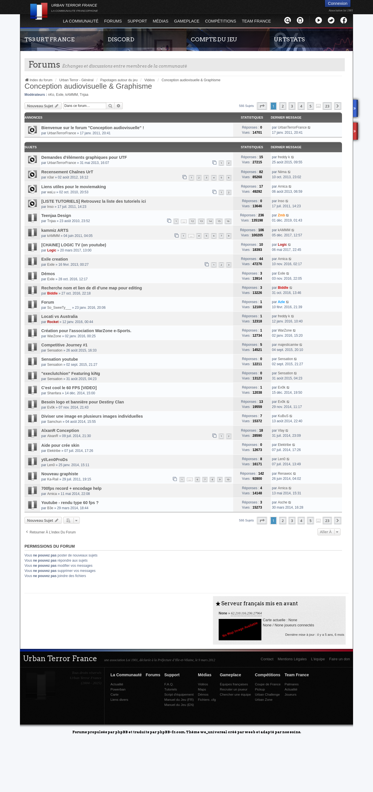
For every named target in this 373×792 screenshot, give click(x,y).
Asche (282, 502)
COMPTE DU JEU (214, 39)
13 (201, 221)
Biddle (52, 293)
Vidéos (203, 684)
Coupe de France (267, 684)
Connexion (337, 3)
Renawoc (285, 474)
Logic (51, 250)
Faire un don (339, 659)
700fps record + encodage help (71, 488)
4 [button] (301, 106)
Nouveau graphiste (59, 474)
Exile (59, 95)
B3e (50, 508)
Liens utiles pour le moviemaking (73, 186)
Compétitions (220, 21)
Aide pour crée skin (60, 445)
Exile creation (54, 259)
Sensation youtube (59, 359)
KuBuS (283, 416)
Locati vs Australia (59, 316)
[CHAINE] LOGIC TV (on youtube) (73, 245)
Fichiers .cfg (207, 699)
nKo (51, 95)
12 (192, 221)
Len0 (51, 465)
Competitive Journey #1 (64, 345)
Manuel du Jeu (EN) (179, 704)
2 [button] (283, 106)
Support (137, 21)
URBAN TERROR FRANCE (74, 7)
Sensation (54, 350)
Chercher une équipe (235, 694)
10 (228, 479)
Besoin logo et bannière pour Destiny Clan (82, 402)
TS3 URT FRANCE (49, 39)
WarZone (54, 336)
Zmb (281, 215)
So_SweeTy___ (59, 308)
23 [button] (327, 106)
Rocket (53, 322)
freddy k (284, 157)
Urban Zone (263, 699)
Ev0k (282, 387)
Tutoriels (170, 689)
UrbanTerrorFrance (61, 133)
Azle (281, 302)
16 (228, 221)
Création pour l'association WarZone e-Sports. (86, 330)
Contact (267, 659)
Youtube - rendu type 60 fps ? (70, 502)
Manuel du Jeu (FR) (179, 699)
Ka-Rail (52, 479)
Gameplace (186, 21)
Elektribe (54, 451)
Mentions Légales (292, 659)
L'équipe (318, 659)
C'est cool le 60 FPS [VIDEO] (69, 387)
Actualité (116, 684)
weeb (250, 732)
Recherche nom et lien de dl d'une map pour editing (91, 288)
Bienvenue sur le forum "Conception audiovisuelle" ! (92, 127)
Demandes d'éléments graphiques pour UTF (84, 157)
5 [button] (310, 106)
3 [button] (292, 106)
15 (219, 221)
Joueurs (290, 694)
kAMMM (71, 95)
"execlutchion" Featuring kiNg (70, 373)
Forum (47, 302)
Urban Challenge (267, 694)
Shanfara (54, 393)
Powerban (118, 689)
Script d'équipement (179, 694)
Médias (161, 21)
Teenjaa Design (56, 215)
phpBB (121, 732)
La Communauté (81, 21)
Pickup (260, 689)
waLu (51, 192)
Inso (50, 207)
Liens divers (119, 699)
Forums (113, 21)
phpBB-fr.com (171, 732)
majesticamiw (288, 345)
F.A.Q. (168, 684)
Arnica (283, 186)
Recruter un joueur (233, 689)
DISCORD (121, 39)
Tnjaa (84, 95)
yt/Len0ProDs (54, 459)
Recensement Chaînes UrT (67, 172)
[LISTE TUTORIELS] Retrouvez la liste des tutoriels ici (93, 201)
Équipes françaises (234, 684)
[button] (262, 106)
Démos (48, 273)
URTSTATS (289, 39)
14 (210, 221)
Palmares (291, 684)
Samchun (54, 422)
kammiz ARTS (54, 230)
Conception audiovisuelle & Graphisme (88, 86)
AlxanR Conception (60, 430)
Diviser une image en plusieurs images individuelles (92, 416)
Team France (256, 21)
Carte (114, 694)
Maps (202, 689)
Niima (282, 172)
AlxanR (52, 436)
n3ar (50, 177)
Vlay (281, 430)
